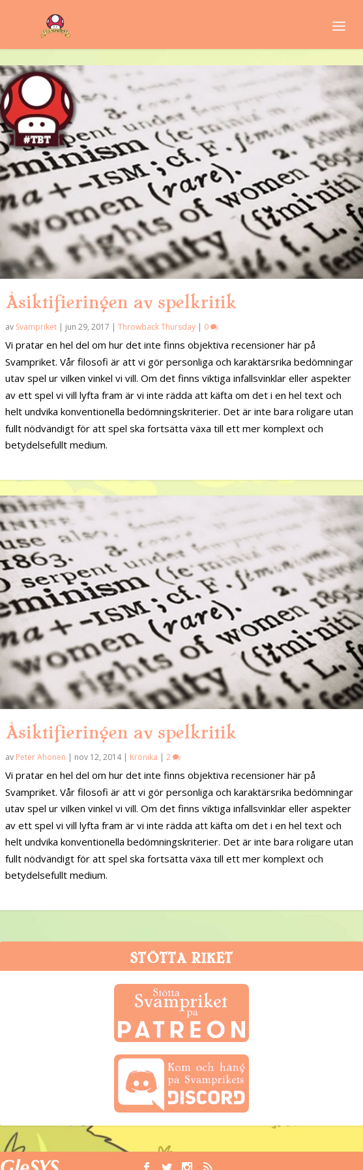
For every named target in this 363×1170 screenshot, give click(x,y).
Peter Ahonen (41, 757)
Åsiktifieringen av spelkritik (120, 302)
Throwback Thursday (157, 326)
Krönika (144, 757)
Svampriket (36, 326)
